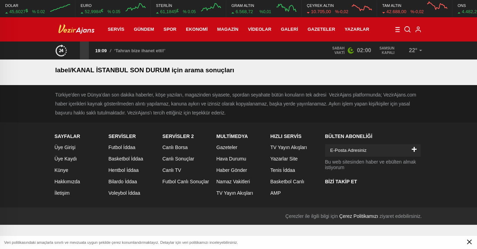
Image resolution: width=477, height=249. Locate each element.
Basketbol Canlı (287, 181)
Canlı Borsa (175, 147)
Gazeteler (321, 29)
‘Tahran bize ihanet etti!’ (139, 50)
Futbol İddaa (122, 147)
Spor (170, 29)
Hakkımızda (67, 181)
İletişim (62, 193)
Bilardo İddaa (123, 181)
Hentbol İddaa (124, 170)
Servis (116, 29)
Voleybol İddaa (124, 193)
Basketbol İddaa (126, 159)
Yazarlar (357, 29)
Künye (61, 170)
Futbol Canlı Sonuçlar (186, 181)
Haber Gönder (232, 170)
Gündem (144, 29)
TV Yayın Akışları (235, 193)
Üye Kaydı (66, 159)
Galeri (289, 29)
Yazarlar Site (284, 159)
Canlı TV (172, 170)
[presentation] (75, 50)
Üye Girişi (65, 147)
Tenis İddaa (282, 170)
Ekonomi (197, 29)
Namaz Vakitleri (233, 181)
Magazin (227, 29)
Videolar (260, 29)
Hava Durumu (231, 159)
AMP (275, 193)
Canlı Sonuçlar (178, 159)
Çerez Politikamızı (358, 216)
